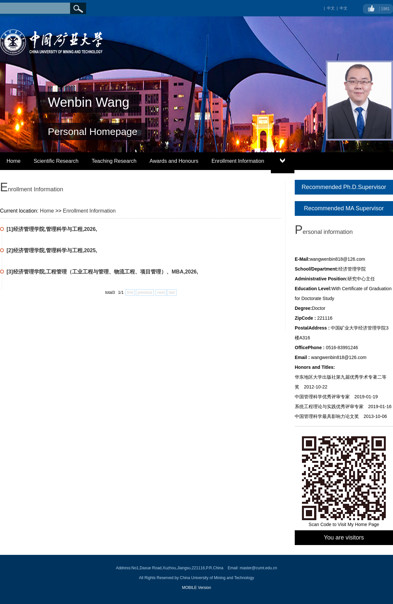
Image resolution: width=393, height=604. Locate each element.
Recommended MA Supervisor (344, 208)
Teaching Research (114, 161)
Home (14, 161)
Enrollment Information (238, 161)
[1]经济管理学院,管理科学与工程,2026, (52, 229)
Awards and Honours (174, 161)
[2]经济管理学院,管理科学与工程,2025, (52, 250)
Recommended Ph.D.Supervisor (344, 187)
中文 (343, 8)
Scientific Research (56, 161)
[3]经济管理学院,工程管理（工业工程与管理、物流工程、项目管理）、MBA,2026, (102, 271)
